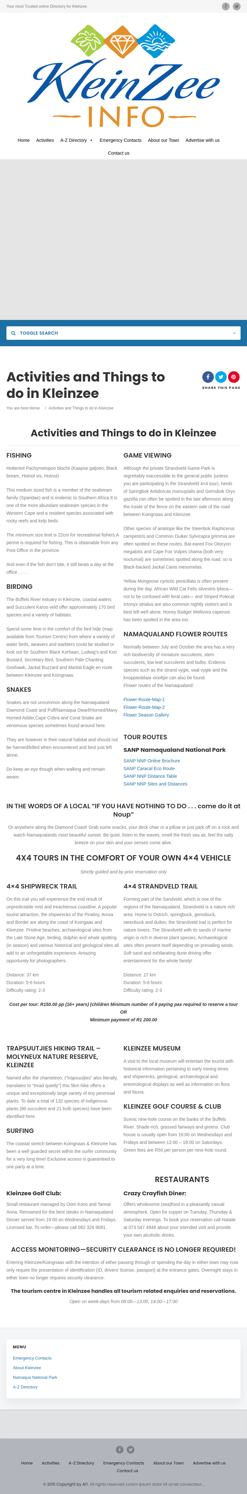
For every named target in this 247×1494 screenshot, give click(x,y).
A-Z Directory (76, 140)
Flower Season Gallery (146, 714)
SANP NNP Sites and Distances (156, 783)
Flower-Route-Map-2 (144, 707)
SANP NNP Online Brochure (152, 760)
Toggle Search (34, 333)
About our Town (163, 140)
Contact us (119, 153)
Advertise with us (203, 140)
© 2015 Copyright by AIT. (66, 1484)
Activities (45, 140)
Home (24, 140)
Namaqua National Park (35, 1377)
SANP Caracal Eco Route (149, 768)
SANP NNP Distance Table (150, 776)
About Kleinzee (27, 1367)
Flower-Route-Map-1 (144, 699)
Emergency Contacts (121, 140)
